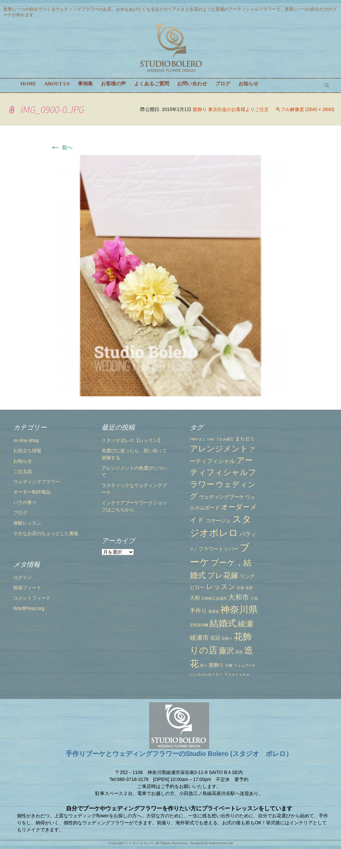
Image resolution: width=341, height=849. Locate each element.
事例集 (85, 83)
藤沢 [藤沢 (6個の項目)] (226, 650)
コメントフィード (32, 598)
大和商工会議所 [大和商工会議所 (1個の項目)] (214, 598)
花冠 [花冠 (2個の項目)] (215, 638)
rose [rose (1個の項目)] (210, 439)
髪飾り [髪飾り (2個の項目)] (216, 665)
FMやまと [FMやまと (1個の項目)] (198, 439)
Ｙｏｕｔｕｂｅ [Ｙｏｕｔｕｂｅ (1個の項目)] (237, 674)
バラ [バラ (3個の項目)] (245, 534)
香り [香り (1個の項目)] (203, 665)
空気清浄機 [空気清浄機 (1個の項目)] (199, 625)
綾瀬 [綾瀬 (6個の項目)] (245, 623)
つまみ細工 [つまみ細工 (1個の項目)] (224, 439)
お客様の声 (113, 83)
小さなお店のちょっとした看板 (46, 533)
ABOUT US (57, 83)
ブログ (222, 83)
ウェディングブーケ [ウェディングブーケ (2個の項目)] (221, 497)
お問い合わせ (192, 83)
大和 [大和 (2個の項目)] (195, 598)
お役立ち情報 (27, 450)
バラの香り (25, 502)
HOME (28, 83)
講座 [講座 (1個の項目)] (239, 652)
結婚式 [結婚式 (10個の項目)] (222, 623)
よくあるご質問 (151, 83)
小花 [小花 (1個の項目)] (254, 598)
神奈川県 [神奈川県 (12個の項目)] (239, 609)
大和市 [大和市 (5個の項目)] (238, 597)
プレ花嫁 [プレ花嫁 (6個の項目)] (222, 575)
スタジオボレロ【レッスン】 (132, 440)
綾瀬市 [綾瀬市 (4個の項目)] (199, 637)
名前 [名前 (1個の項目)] (249, 588)
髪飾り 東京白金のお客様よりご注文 (231, 109)
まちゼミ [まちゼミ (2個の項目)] (245, 438)
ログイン (22, 577)
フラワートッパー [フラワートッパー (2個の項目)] (218, 549)
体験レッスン (27, 523)
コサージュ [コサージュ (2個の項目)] (218, 520)
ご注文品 (22, 471)
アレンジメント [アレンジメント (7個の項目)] (219, 448)
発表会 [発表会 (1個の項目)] (213, 611)
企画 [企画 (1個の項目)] (240, 588)
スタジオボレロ (141, 843)
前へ (61, 147)
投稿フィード (27, 587)
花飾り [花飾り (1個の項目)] (226, 638)
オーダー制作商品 (32, 492)
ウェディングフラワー (36, 481)
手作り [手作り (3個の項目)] (198, 610)
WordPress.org (28, 608)
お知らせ (248, 83)
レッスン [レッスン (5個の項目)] (220, 586)
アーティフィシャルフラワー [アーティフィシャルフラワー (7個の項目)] (223, 472)
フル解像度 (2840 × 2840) (307, 109)
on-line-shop (26, 440)
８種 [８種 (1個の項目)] (228, 665)
